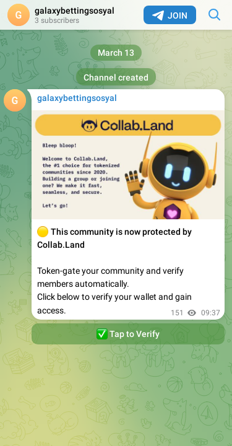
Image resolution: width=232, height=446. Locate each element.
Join (169, 15)
